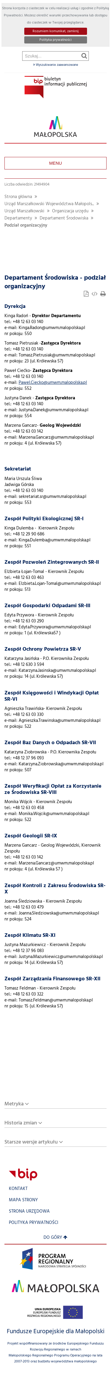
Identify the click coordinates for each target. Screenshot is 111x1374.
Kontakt (18, 1188)
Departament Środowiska (64, 218)
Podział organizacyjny (25, 225)
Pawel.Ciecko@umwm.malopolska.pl (53, 382)
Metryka (14, 1104)
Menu (55, 163)
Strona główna (18, 197)
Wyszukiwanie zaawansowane (55, 65)
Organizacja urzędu (70, 211)
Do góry (55, 1237)
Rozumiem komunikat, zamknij (56, 31)
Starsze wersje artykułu (31, 1142)
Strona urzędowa (29, 1211)
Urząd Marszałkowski (24, 211)
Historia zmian (20, 1123)
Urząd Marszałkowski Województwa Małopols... (49, 204)
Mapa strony (23, 1200)
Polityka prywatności (55, 40)
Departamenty (18, 218)
